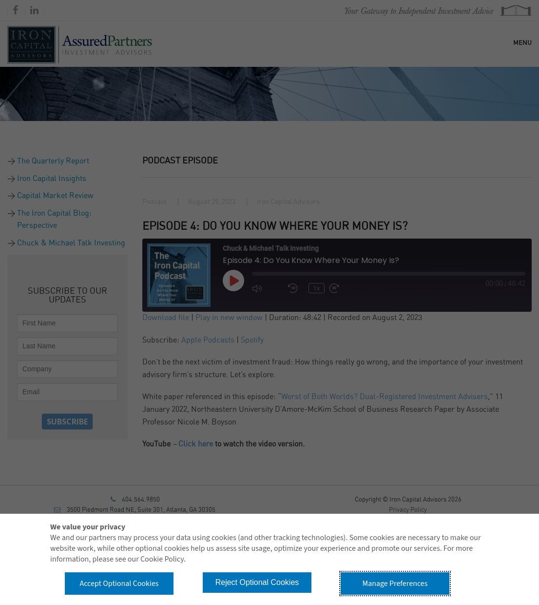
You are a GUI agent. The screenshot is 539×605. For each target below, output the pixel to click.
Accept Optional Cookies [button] (118, 583)
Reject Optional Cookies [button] (257, 582)
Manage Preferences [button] (395, 583)
